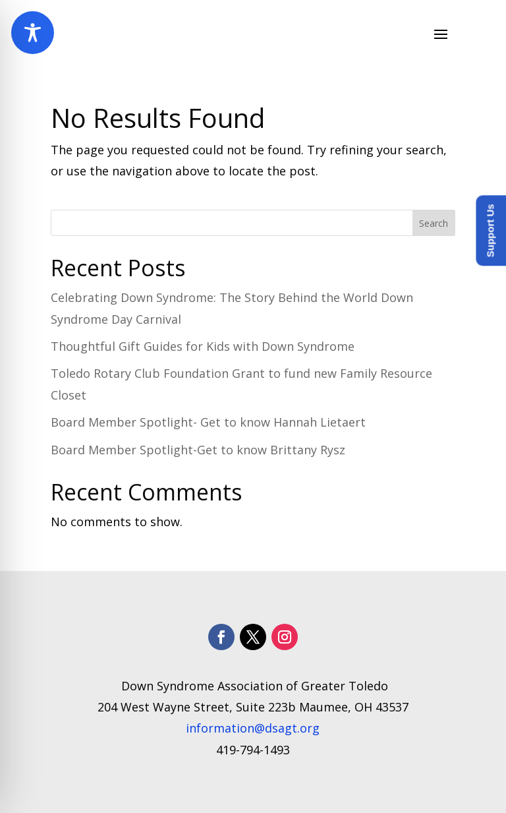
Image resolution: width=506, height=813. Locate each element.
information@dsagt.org (253, 728)
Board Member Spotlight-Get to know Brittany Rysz (198, 450)
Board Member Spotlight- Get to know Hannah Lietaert (208, 422)
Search (433, 223)
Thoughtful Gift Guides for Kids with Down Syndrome (202, 346)
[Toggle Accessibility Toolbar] (32, 32)
